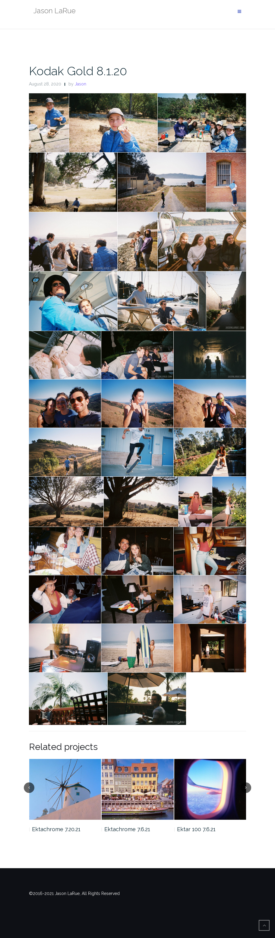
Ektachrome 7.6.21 (127, 829)
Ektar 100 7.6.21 (196, 829)
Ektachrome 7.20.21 (56, 829)
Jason (80, 84)
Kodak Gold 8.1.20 (78, 71)
